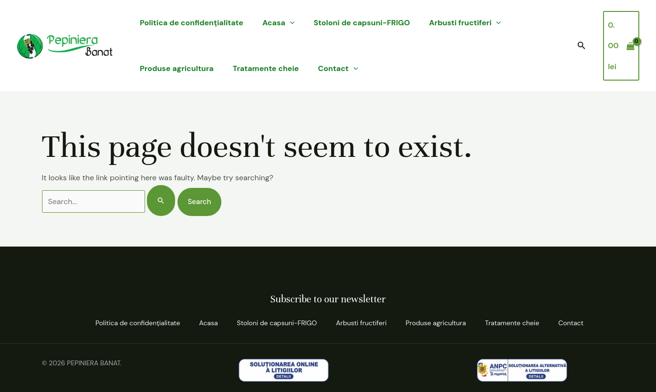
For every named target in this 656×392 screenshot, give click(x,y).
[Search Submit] (161, 200)
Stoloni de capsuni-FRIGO (361, 23)
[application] (290, 23)
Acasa (278, 23)
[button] (581, 46)
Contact (338, 69)
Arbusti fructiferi (465, 23)
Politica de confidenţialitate (191, 23)
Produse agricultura (177, 68)
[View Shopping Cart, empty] (621, 46)
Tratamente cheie (266, 68)
